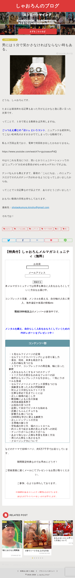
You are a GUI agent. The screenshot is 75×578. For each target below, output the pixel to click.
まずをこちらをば (37, 31)
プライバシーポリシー (47, 571)
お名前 (37, 264)
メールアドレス (37, 273)
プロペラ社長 (47, 229)
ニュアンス (34, 229)
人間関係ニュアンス (10, 40)
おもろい (8, 229)
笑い (66, 229)
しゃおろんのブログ (37, 6)
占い (58, 229)
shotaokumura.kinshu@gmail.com (30, 207)
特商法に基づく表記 (27, 571)
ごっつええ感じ (21, 229)
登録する (37, 282)
